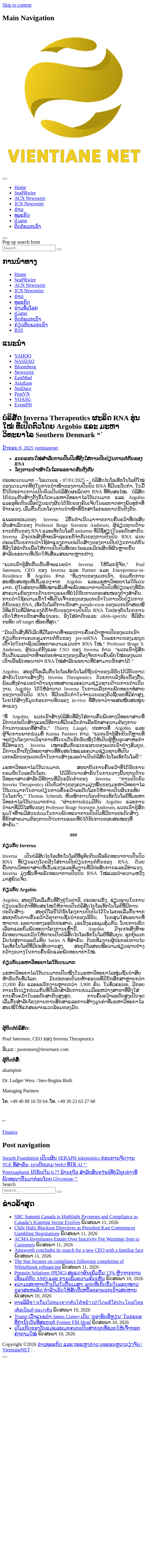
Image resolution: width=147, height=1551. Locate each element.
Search (9, 1184)
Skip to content (17, 5)
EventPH (23, 404)
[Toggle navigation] (4, 179)
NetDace (22, 388)
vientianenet (46, 447)
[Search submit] (59, 249)
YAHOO (22, 355)
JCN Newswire (29, 203)
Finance (10, 1132)
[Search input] (29, 248)
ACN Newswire (29, 198)
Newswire (24, 372)
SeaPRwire (25, 192)
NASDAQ (24, 361)
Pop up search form (21, 242)
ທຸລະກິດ (22, 215)
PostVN (22, 393)
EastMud (23, 377)
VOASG (22, 399)
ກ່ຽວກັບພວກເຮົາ (31, 324)
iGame (20, 220)
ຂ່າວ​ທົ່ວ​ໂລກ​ (26, 307)
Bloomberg (25, 366)
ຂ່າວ (18, 209)
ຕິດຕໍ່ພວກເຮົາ (27, 226)
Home (20, 187)
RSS (18, 330)
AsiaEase (23, 383)
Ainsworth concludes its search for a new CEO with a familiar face (78, 1250)
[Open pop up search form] (4, 238)
